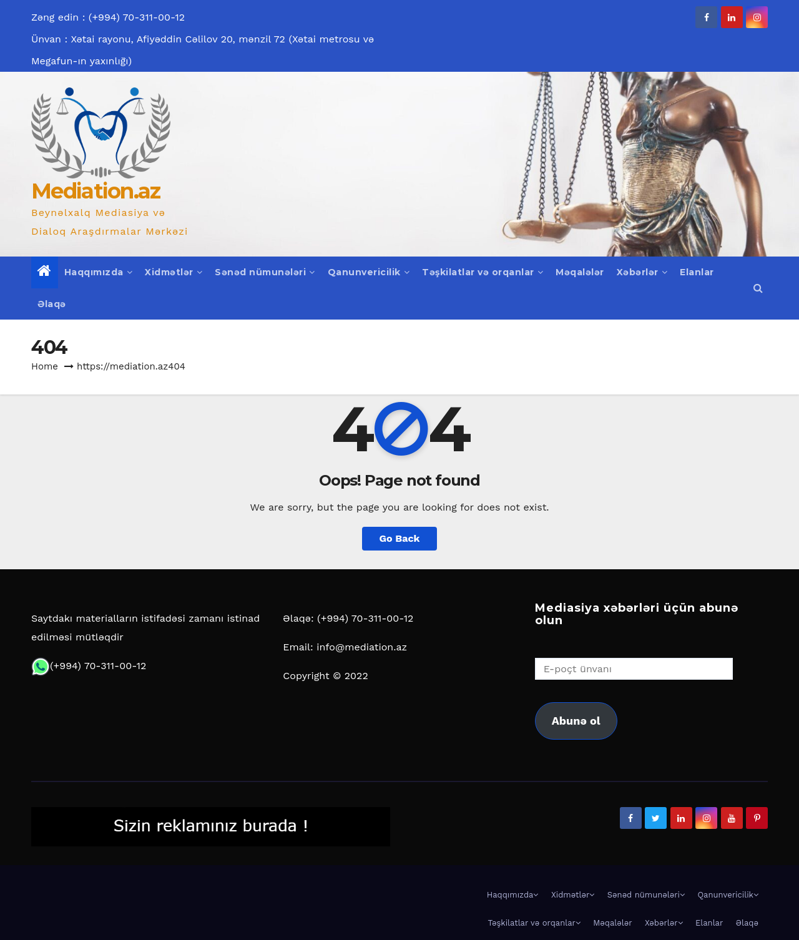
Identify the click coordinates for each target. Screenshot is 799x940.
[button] (758, 288)
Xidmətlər (173, 272)
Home (44, 366)
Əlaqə (51, 304)
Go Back (400, 538)
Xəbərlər (642, 272)
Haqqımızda (98, 272)
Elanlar (697, 272)
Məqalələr (580, 272)
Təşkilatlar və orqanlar (482, 272)
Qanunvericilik (369, 272)
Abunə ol (576, 720)
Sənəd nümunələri (265, 272)
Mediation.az (95, 191)
